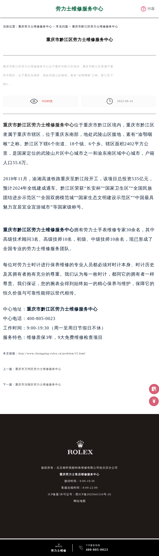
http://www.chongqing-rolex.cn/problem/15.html (51, 353)
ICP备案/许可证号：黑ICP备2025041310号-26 (79, 494)
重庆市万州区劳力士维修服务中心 (38, 368)
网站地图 (80, 500)
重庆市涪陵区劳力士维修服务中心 (38, 384)
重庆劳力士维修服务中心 (35, 26)
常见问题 (62, 26)
